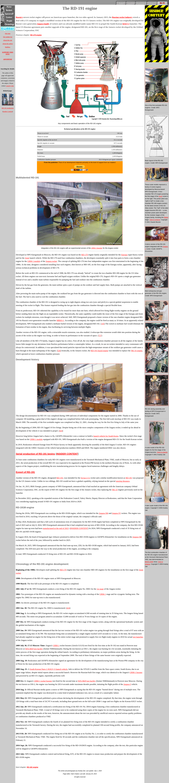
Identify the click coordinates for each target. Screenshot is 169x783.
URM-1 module (33, 261)
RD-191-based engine (99, 351)
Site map (7, 33)
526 (59, 351)
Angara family (43, 24)
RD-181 (129, 478)
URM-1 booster (96, 248)
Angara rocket (51, 261)
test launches (138, 637)
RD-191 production (7, 108)
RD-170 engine (36, 35)
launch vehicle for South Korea (105, 436)
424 (60, 431)
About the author (7, 44)
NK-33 (114, 490)
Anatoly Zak (10, 86)
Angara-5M (103, 513)
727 (100, 335)
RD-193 (60, 478)
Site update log (7, 37)
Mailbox (7, 47)
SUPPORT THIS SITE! (7, 53)
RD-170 (84, 255)
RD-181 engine (32, 767)
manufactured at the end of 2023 (56, 528)
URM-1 (103, 594)
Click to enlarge (155, 220)
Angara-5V (116, 513)
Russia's (19, 17)
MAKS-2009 (149, 562)
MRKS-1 (60, 320)
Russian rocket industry (122, 17)
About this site (7, 40)
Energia (124, 255)
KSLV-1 (126, 24)
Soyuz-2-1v (85, 478)
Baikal (166, 217)
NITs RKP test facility (34, 649)
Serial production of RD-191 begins (35, 454)
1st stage (100, 589)
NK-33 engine (136, 351)
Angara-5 (127, 684)
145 (102, 324)
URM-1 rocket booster (43, 681)
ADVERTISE (7, 59)
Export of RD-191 (25, 472)
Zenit (27, 258)
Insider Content (7, 111)
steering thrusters (123, 481)
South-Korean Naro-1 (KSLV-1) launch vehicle (49, 669)
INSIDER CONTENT (67, 454)
